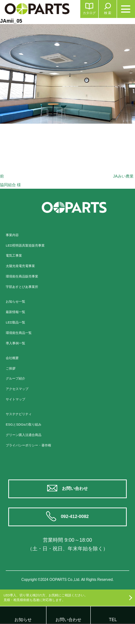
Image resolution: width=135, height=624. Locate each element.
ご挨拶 (12, 368)
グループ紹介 (19, 378)
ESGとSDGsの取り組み (29, 424)
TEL (113, 619)
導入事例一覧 (19, 342)
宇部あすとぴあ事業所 (27, 286)
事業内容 (14, 234)
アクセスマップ (21, 388)
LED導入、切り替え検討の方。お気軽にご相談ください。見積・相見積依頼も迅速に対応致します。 (55, 596)
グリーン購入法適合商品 (29, 434)
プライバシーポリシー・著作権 (36, 445)
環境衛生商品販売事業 (27, 276)
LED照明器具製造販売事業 (31, 245)
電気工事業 (16, 255)
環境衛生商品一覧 (23, 332)
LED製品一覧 (18, 322)
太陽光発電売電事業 (25, 265)
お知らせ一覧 (19, 301)
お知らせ (23, 619)
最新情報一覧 (19, 311)
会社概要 (14, 357)
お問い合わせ (75, 489)
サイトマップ (19, 399)
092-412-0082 (76, 517)
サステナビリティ (23, 413)
